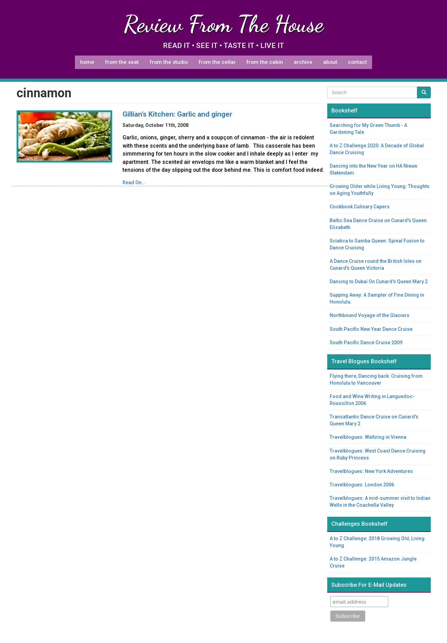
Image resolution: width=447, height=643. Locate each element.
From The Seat (122, 62)
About (330, 62)
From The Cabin (264, 62)
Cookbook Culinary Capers (360, 206)
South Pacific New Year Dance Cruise (371, 329)
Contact (357, 62)
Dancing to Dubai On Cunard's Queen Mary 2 (379, 281)
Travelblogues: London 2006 (362, 484)
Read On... (134, 182)
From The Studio (168, 62)
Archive (303, 62)
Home (87, 62)
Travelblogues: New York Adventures (371, 471)
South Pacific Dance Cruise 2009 (366, 342)
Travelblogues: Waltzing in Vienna (368, 437)
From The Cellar (217, 62)
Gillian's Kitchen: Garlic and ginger (177, 114)
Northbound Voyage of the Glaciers (369, 315)
